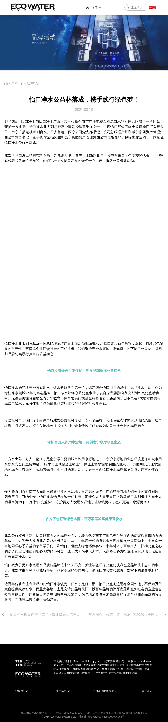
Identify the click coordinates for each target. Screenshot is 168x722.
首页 (5, 83)
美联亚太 (147, 691)
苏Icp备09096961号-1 (114, 716)
